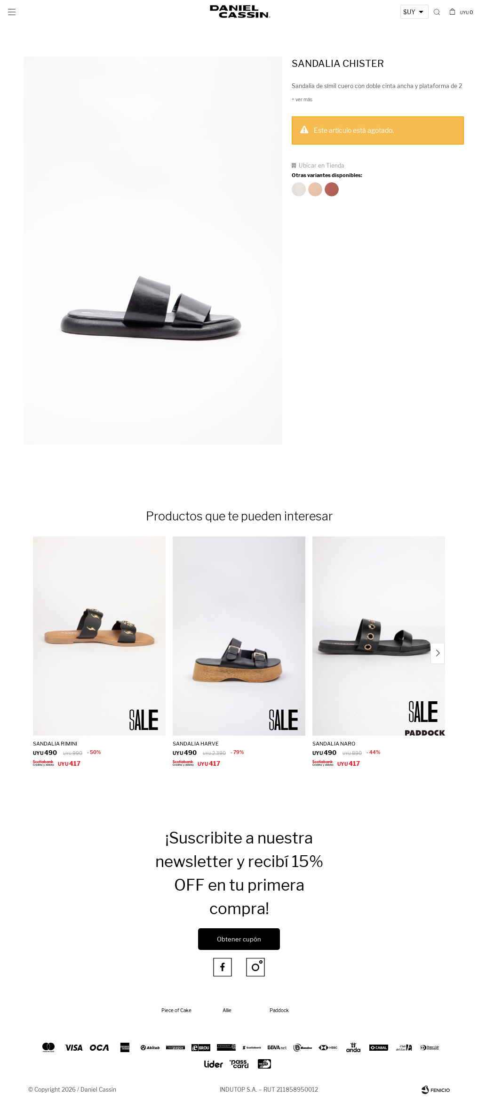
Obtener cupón (239, 939)
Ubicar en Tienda (321, 165)
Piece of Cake (176, 1010)
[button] (437, 12)
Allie (227, 1010)
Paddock (279, 1010)
